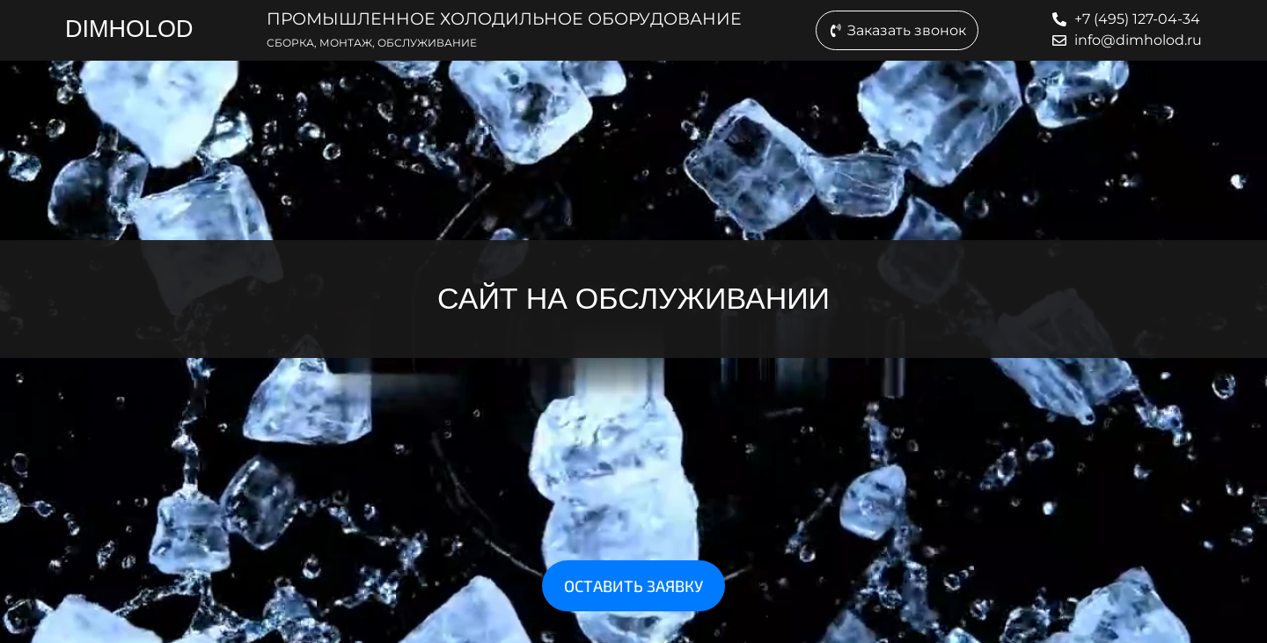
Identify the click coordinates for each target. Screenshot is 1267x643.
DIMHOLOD (129, 29)
